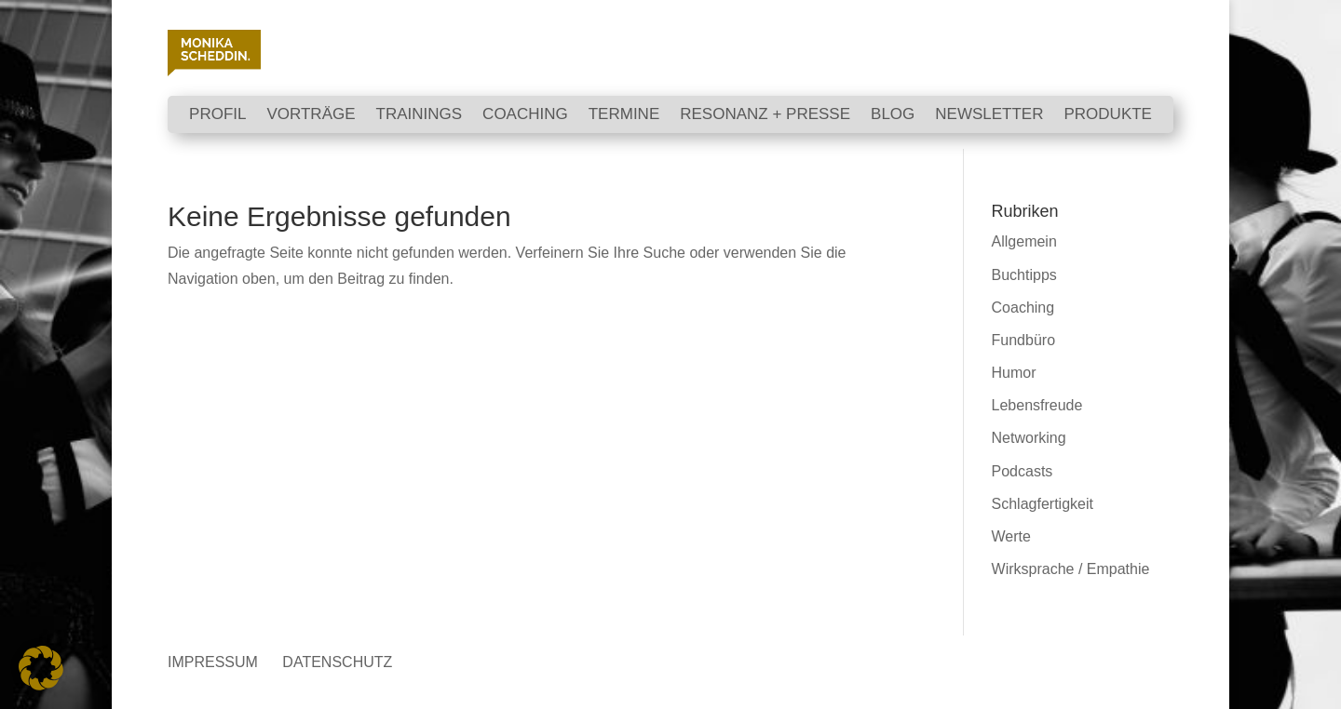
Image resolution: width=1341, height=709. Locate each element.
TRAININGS (419, 115)
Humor (1014, 373)
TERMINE (624, 115)
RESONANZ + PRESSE (765, 115)
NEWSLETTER (989, 115)
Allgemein (1024, 241)
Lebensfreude (1037, 405)
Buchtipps (1024, 275)
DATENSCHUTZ (337, 662)
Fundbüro (1024, 340)
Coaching (1023, 307)
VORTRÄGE (310, 115)
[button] (41, 668)
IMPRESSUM (213, 662)
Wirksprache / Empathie (1071, 569)
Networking (1029, 438)
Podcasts (1022, 471)
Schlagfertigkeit (1042, 504)
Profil (217, 115)
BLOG (892, 115)
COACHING (525, 115)
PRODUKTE (1107, 115)
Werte (1011, 536)
